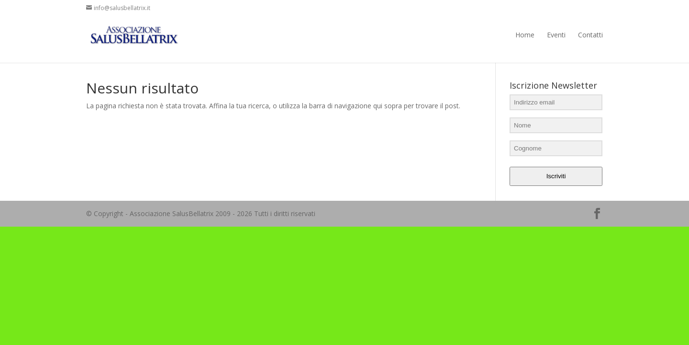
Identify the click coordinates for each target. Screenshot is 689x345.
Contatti (590, 34)
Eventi (556, 34)
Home (524, 34)
